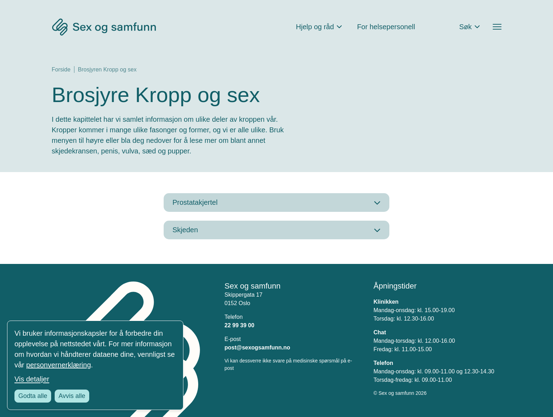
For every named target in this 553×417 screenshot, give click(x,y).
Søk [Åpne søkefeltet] (465, 27)
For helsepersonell (386, 27)
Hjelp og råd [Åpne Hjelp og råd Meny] (315, 27)
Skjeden (185, 230)
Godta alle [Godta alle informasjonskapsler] (32, 395)
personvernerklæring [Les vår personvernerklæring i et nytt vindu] (58, 365)
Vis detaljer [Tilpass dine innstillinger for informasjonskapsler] (31, 379)
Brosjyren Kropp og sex (107, 69)
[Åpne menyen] (497, 27)
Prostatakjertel (195, 202)
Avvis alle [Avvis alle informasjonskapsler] (72, 395)
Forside (61, 69)
